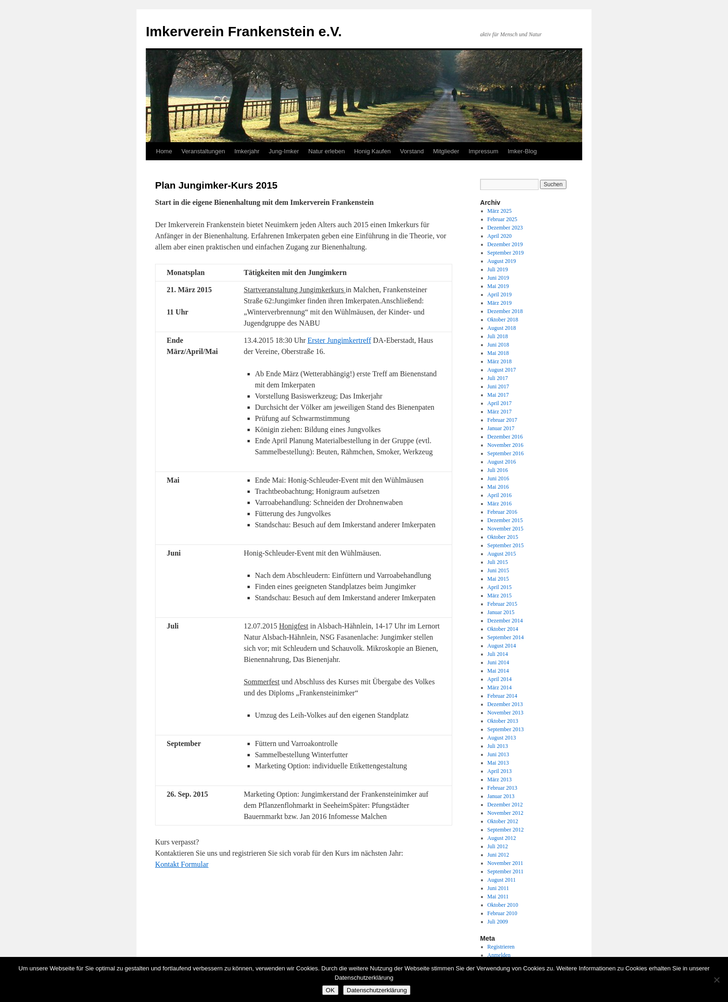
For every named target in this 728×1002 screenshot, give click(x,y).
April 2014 (500, 679)
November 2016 (506, 445)
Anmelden (499, 955)
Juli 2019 (498, 269)
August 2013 (502, 737)
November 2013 (506, 712)
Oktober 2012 (503, 821)
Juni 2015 (498, 570)
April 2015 (500, 587)
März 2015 (500, 595)
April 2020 (500, 236)
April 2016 (500, 495)
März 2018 (500, 361)
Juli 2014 (498, 654)
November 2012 (506, 813)
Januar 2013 (501, 796)
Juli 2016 (498, 470)
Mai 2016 (498, 487)
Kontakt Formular (181, 864)
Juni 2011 (498, 888)
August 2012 (502, 838)
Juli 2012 (498, 846)
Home (164, 151)
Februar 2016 (502, 512)
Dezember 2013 (505, 704)
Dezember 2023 (505, 227)
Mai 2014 (498, 671)
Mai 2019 (498, 286)
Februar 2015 (502, 604)
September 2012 (506, 829)
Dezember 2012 (505, 804)
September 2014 (506, 637)
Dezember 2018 (505, 311)
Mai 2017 (498, 395)
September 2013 (506, 729)
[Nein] (716, 979)
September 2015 (506, 545)
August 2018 (502, 328)
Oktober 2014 (503, 629)
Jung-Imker (284, 151)
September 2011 (506, 871)
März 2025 (500, 211)
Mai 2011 (498, 896)
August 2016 (502, 461)
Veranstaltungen (203, 151)
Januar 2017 (501, 428)
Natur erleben (326, 151)
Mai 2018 (498, 353)
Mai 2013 (498, 763)
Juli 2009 (498, 921)
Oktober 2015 (503, 537)
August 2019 (502, 261)
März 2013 (500, 779)
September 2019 (506, 252)
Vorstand (411, 151)
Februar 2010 (502, 913)
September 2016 (506, 453)
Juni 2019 (498, 278)
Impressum (483, 151)
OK (330, 990)
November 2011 (505, 863)
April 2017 (500, 403)
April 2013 (500, 771)
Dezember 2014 (505, 620)
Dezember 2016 (505, 436)
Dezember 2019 (505, 244)
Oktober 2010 (503, 905)
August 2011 (502, 880)
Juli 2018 (498, 336)
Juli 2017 (498, 378)
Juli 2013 (498, 746)
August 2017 (502, 370)
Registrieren (501, 946)
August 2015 (502, 553)
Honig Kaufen (372, 151)
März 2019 (500, 303)
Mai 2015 (498, 579)
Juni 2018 (498, 344)
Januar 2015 (501, 612)
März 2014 (500, 687)
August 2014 (502, 645)
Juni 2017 (498, 386)
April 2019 (500, 294)
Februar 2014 (502, 696)
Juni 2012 (498, 854)
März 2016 (500, 503)
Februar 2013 (502, 788)
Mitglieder (446, 151)
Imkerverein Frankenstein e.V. (244, 31)
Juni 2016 (498, 478)
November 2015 (506, 528)
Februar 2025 (502, 219)
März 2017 (500, 411)
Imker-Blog (522, 151)
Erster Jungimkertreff (339, 340)
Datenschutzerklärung (377, 990)
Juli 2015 (498, 562)
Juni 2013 (498, 754)
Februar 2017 (502, 420)
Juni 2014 (498, 662)
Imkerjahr (247, 151)
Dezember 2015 (505, 520)
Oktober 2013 (503, 721)
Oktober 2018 (503, 319)
